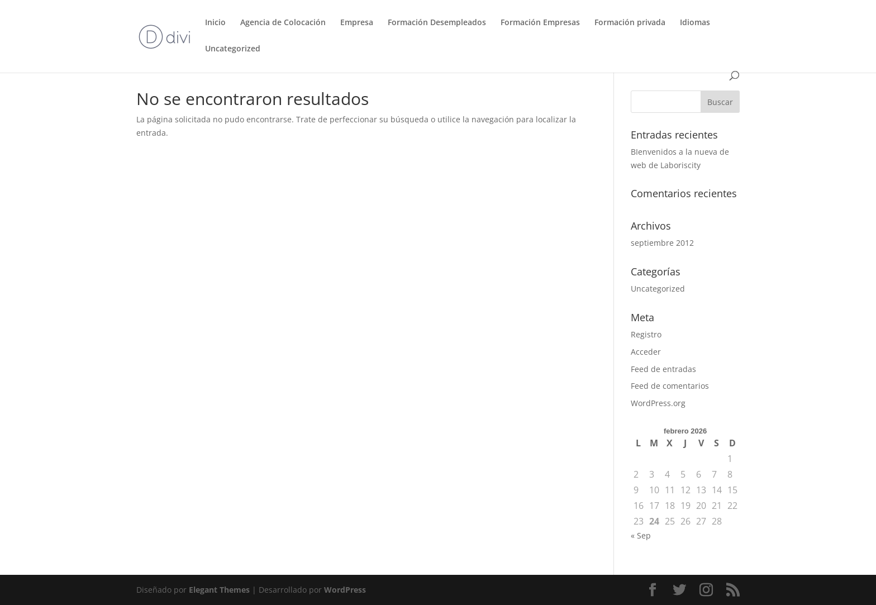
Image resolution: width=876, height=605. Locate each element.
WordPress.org (658, 403)
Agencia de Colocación (283, 22)
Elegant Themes (219, 589)
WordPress (345, 589)
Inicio (215, 22)
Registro (646, 334)
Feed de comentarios (670, 385)
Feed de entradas (663, 369)
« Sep (641, 535)
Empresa (356, 22)
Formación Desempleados (437, 22)
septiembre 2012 (662, 242)
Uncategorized (232, 49)
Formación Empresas (540, 22)
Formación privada (629, 22)
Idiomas (695, 22)
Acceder (646, 351)
